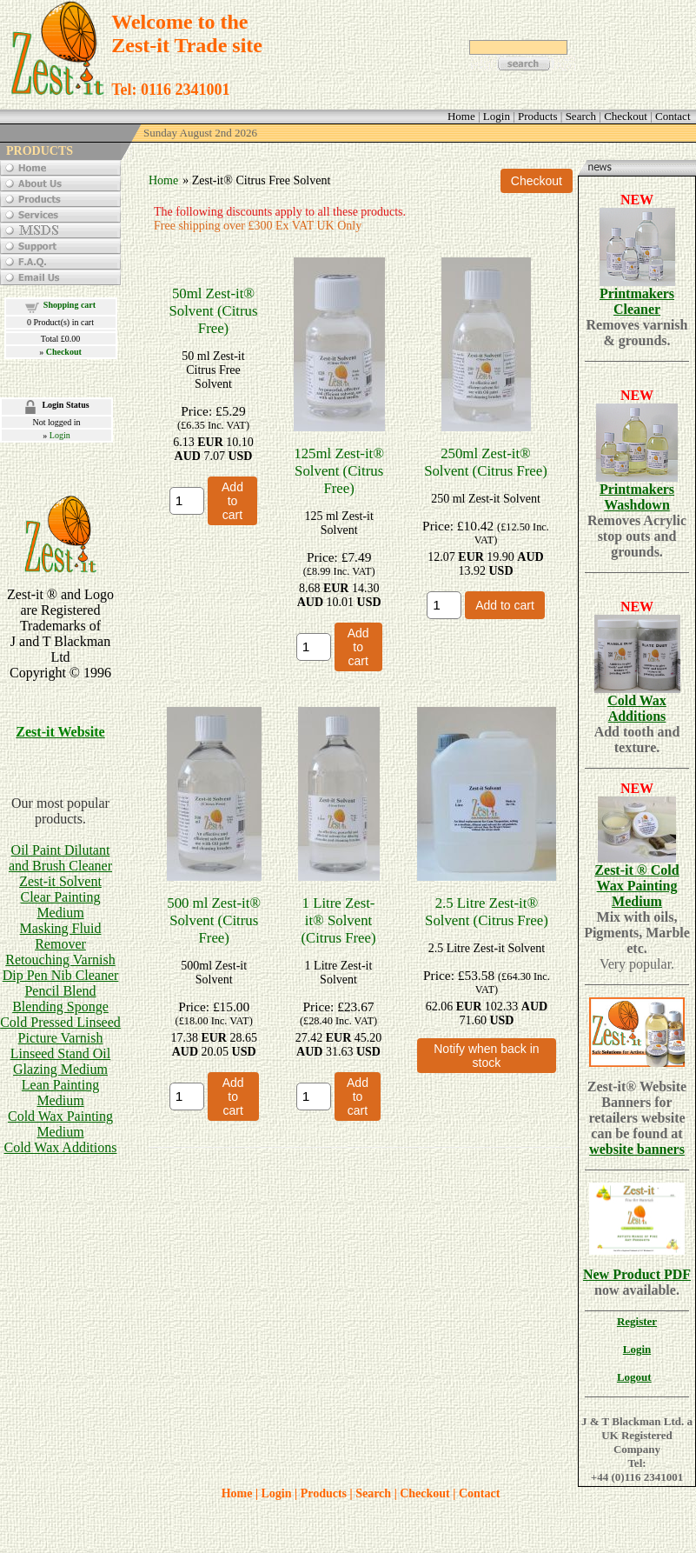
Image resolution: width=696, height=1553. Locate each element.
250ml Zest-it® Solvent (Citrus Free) (485, 462)
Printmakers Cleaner (637, 301)
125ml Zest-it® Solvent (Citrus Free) (339, 471)
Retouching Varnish (60, 959)
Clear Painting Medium (61, 905)
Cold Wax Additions (60, 1147)
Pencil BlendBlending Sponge (60, 998)
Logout (634, 1376)
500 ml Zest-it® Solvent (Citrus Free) (214, 920)
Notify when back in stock (486, 1056)
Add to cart (232, 501)
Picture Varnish (60, 1037)
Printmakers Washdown (637, 497)
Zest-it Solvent (60, 881)
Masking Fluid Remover (61, 936)
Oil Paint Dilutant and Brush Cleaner (60, 858)
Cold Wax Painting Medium (60, 1124)
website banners (637, 1149)
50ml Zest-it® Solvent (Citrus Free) (213, 311)
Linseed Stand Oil (60, 1053)
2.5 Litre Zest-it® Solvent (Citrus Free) (486, 912)
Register (637, 1321)
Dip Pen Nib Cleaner (61, 975)
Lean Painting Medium (60, 1092)
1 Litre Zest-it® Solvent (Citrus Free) (338, 920)
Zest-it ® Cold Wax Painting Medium (636, 886)
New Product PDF (637, 1274)
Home (163, 180)
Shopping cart (69, 305)
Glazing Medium (60, 1069)
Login (60, 435)
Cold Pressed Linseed (60, 1022)
